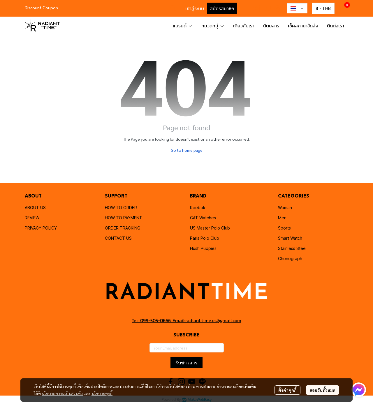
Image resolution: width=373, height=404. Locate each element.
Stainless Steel (292, 248)
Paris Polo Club (204, 238)
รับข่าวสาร (186, 363)
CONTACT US (118, 238)
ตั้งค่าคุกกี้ (287, 390)
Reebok (197, 207)
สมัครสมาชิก (222, 8)
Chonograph (290, 258)
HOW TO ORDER (121, 207)
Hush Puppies (203, 248)
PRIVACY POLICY (41, 227)
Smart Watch (290, 238)
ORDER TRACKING (122, 227)
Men (282, 217)
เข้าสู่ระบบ (194, 8)
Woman (285, 207)
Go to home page (187, 150)
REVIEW (32, 217)
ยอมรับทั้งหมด (322, 390)
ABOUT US (35, 207)
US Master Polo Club (210, 227)
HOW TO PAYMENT (123, 217)
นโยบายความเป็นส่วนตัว (62, 393)
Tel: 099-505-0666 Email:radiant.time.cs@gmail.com (186, 320)
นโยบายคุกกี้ (102, 393)
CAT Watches (203, 217)
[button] (173, 8)
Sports (284, 227)
